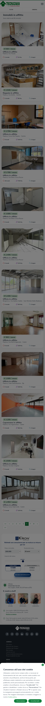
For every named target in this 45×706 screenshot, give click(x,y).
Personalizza (21, 701)
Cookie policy (12, 697)
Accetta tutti (35, 701)
